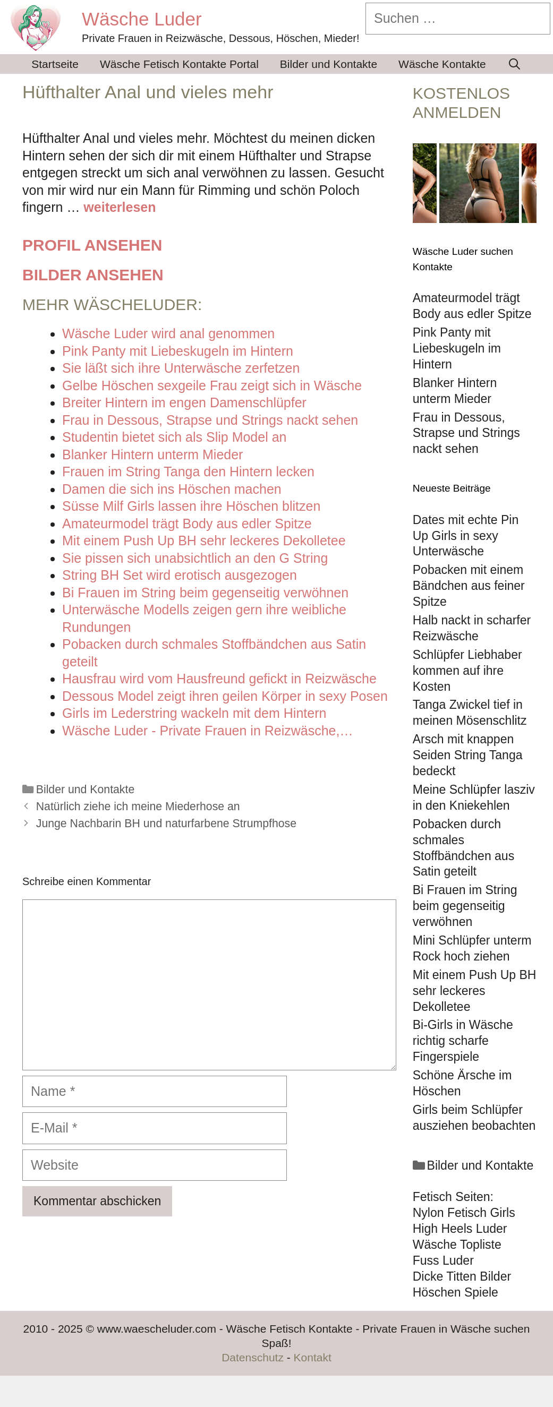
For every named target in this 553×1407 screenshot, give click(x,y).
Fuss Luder (443, 1260)
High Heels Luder (460, 1229)
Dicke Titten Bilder (462, 1276)
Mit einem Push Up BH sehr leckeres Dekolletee (475, 991)
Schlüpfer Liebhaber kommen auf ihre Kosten (467, 670)
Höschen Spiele (455, 1292)
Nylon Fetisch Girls (464, 1213)
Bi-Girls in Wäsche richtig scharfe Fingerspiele (463, 1040)
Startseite (55, 64)
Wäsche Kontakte (442, 64)
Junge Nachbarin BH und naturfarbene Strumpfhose (166, 823)
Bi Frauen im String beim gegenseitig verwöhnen (465, 906)
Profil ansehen (92, 245)
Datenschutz (253, 1357)
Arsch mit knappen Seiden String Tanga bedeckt (468, 755)
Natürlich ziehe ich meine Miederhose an (138, 806)
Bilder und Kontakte (328, 64)
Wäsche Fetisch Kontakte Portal (179, 64)
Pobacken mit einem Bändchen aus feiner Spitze (469, 585)
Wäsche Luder (142, 18)
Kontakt (312, 1357)
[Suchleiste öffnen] (514, 64)
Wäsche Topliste (457, 1244)
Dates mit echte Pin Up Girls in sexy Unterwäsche (465, 536)
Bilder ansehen (93, 275)
